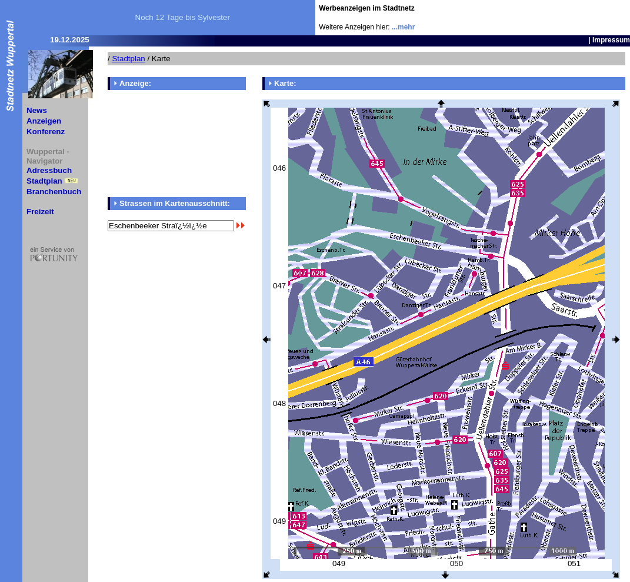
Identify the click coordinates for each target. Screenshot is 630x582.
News (36, 110)
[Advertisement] (561, 17)
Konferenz (45, 131)
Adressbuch (49, 170)
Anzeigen (43, 121)
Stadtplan (44, 181)
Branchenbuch (53, 191)
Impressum (611, 40)
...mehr (403, 27)
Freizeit (40, 211)
